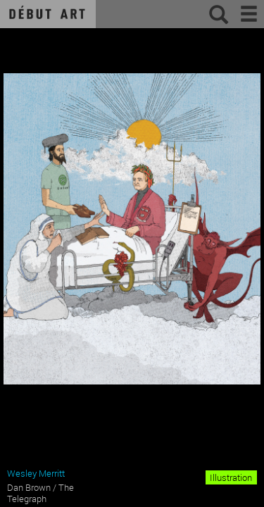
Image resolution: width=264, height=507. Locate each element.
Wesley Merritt (36, 473)
